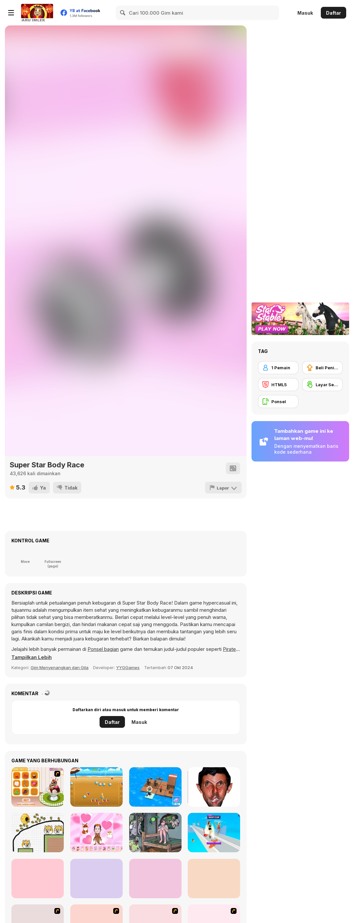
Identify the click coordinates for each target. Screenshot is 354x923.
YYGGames (128, 667)
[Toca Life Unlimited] (155, 878)
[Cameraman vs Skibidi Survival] (214, 878)
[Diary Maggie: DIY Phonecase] (96, 878)
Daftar (333, 13)
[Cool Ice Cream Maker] (37, 787)
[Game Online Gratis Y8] (37, 12)
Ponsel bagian (103, 649)
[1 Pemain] (278, 367)
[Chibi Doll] (96, 832)
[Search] (123, 13)
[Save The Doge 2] (37, 832)
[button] (31, 657)
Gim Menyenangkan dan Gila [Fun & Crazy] (59, 667)
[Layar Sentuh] (322, 384)
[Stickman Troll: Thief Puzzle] (37, 878)
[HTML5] (278, 384)
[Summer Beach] (96, 787)
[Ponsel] (278, 401)
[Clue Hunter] (155, 832)
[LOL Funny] (214, 787)
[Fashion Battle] (214, 832)
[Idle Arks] (155, 787)
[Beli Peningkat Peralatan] (322, 367)
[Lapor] (223, 487)
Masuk (305, 13)
